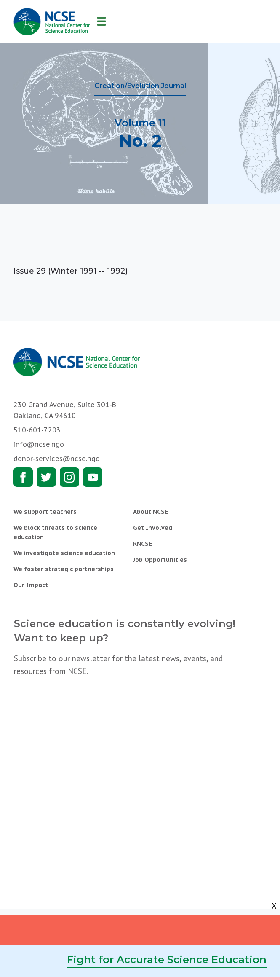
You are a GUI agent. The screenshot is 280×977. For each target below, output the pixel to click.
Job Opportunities (160, 560)
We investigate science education (64, 553)
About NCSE (150, 511)
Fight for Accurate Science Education (167, 959)
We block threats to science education (55, 532)
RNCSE (142, 544)
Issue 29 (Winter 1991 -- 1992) (70, 271)
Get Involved (152, 527)
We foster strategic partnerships (63, 569)
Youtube (92, 477)
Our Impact (30, 585)
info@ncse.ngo (38, 444)
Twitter (46, 477)
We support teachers (45, 511)
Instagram (69, 477)
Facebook (23, 477)
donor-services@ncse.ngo (56, 458)
